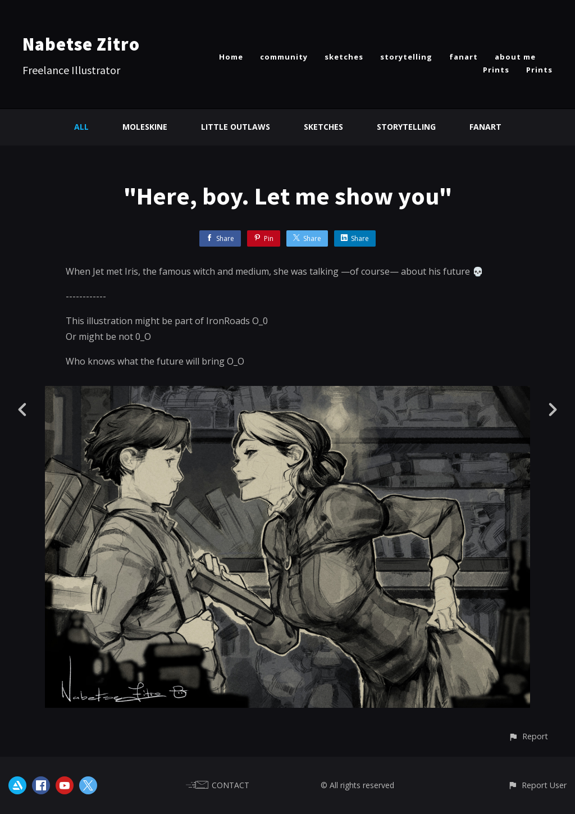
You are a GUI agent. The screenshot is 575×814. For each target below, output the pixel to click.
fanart (463, 57)
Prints (496, 70)
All (81, 126)
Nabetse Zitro (81, 44)
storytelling (406, 57)
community (284, 57)
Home (231, 57)
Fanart (485, 126)
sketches (344, 57)
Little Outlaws (235, 126)
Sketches (323, 126)
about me (515, 57)
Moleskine (144, 126)
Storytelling (406, 126)
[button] (528, 736)
